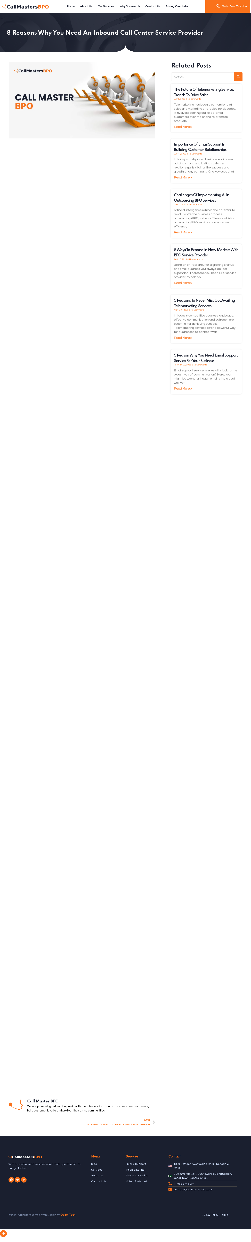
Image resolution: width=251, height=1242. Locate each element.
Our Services (106, 6)
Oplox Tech (68, 1214)
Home (71, 6)
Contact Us (152, 6)
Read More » (183, 129)
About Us (86, 6)
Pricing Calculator (177, 6)
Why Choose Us (130, 6)
